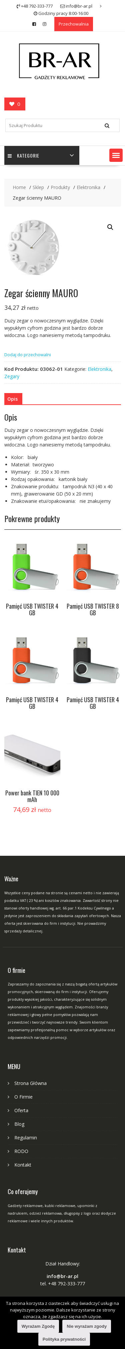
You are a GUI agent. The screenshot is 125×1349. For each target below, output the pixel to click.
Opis (12, 399)
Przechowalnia (74, 24)
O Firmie (23, 1097)
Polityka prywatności (64, 1339)
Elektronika (99, 369)
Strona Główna (30, 1083)
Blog (19, 1124)
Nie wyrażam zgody (87, 1326)
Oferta (21, 1110)
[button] (116, 155)
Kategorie (23, 155)
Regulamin (25, 1137)
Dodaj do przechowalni (27, 355)
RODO (21, 1151)
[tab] (12, 399)
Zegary (11, 376)
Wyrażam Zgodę (38, 1326)
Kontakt (22, 1165)
